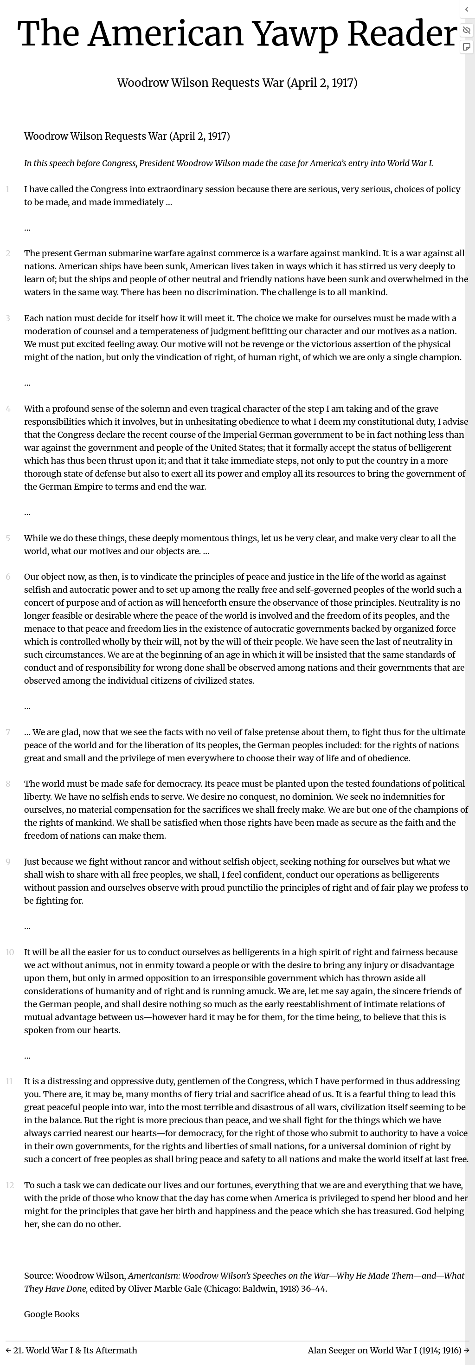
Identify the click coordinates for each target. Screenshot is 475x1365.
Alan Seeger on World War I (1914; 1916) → (388, 1350)
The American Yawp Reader (237, 34)
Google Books (51, 1314)
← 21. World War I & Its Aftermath (71, 1350)
